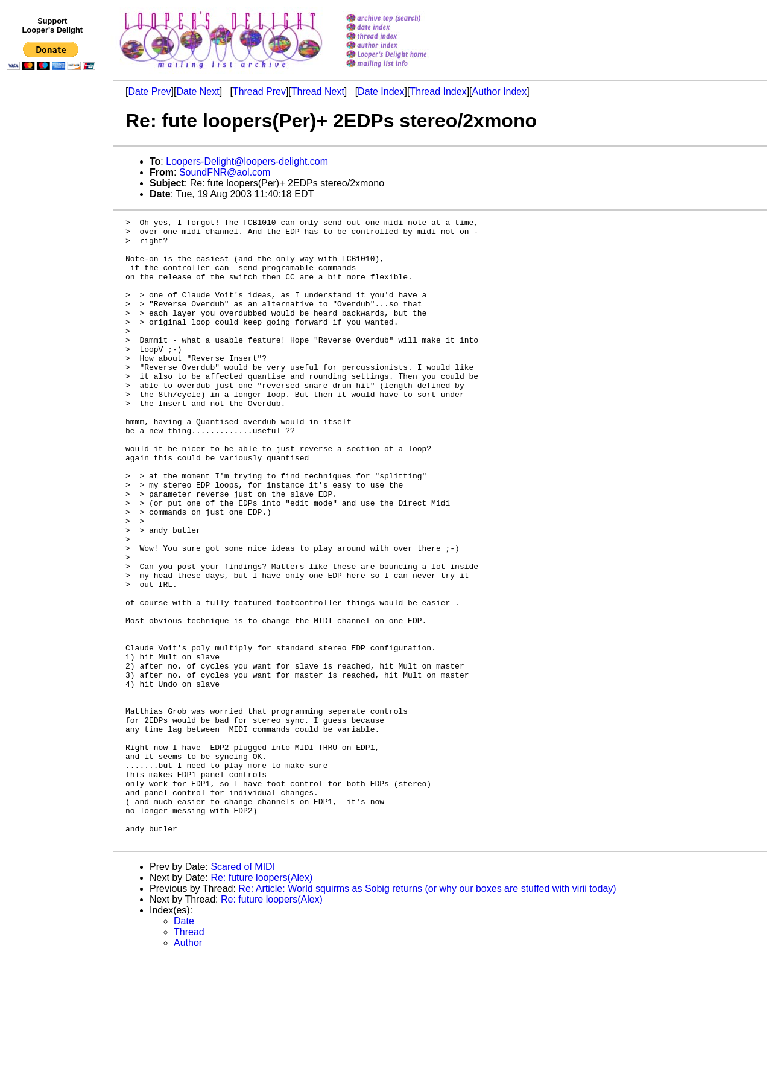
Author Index (499, 91)
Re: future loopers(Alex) (261, 1002)
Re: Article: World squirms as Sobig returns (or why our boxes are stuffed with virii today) (427, 1013)
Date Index (381, 91)
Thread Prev (259, 91)
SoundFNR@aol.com (224, 172)
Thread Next (317, 91)
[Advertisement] (53, 324)
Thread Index (438, 91)
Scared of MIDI (242, 991)
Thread (189, 1057)
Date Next (197, 91)
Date (184, 1046)
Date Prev (149, 91)
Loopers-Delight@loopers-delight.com (247, 161)
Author (188, 1067)
